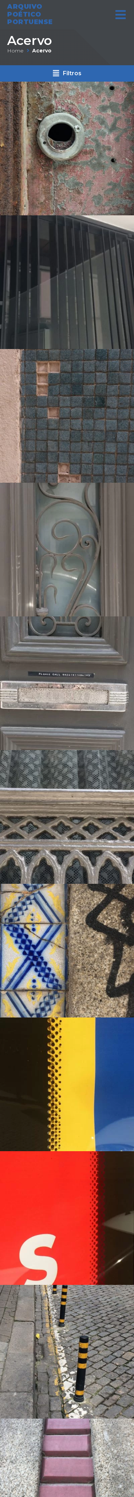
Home (15, 50)
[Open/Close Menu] (120, 10)
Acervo (29, 40)
